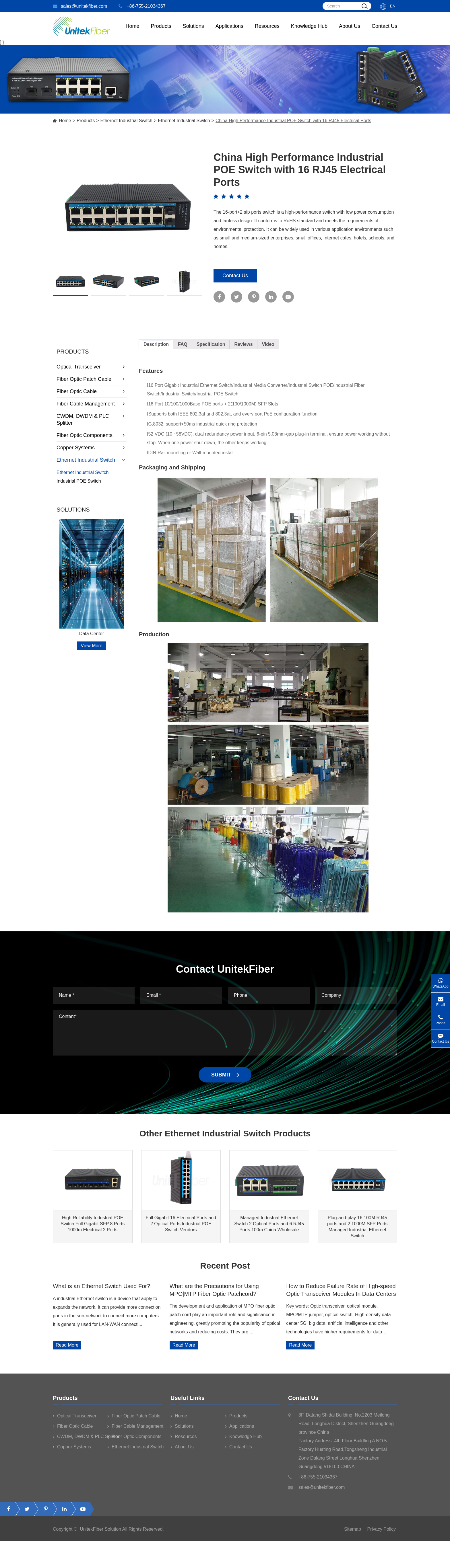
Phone (440, 1018)
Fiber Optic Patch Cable (92, 379)
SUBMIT (225, 1075)
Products (86, 120)
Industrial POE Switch (79, 481)
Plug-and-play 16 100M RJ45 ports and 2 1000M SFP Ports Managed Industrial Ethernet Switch (357, 1226)
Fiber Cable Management (92, 404)
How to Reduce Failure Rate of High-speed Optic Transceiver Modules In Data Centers (341, 1290)
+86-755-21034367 (142, 6)
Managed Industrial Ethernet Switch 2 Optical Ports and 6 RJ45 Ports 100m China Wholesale (269, 1223)
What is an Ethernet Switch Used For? (101, 1286)
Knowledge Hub (309, 31)
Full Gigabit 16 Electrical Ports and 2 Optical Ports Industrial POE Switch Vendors (181, 1223)
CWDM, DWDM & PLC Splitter (92, 419)
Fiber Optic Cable (92, 391)
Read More (67, 1345)
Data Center (91, 633)
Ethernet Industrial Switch (126, 120)
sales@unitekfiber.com (80, 6)
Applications (229, 31)
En (392, 6)
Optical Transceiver (92, 367)
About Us (349, 31)
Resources (267, 31)
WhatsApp (440, 981)
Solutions (193, 31)
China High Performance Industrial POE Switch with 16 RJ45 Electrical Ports (293, 120)
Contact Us (384, 31)
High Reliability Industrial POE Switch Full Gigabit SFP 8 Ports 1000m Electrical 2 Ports (93, 1223)
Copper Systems (92, 447)
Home (132, 31)
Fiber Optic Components (92, 435)
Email (440, 1000)
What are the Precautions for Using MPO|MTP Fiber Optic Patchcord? (214, 1290)
